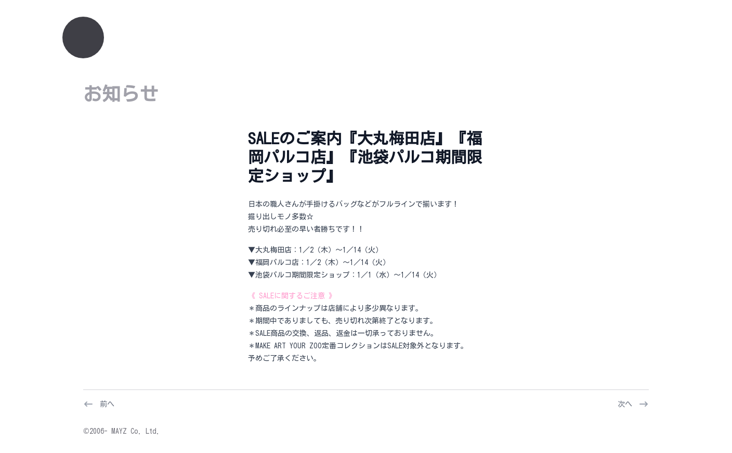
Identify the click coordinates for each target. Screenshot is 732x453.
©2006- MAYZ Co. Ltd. (121, 431)
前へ (107, 404)
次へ (625, 404)
